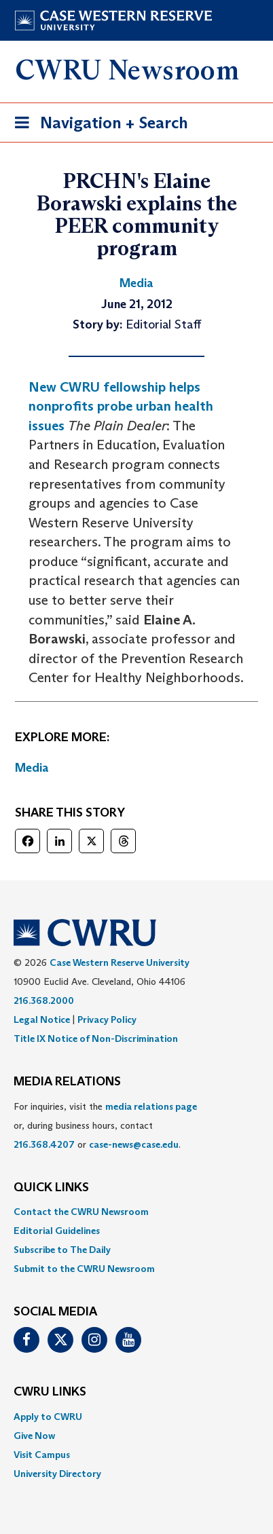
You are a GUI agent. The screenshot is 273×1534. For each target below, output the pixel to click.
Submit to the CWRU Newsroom (84, 1268)
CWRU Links (50, 1392)
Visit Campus (42, 1454)
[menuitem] (136, 1211)
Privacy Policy (106, 1019)
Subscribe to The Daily (62, 1249)
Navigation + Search (97, 125)
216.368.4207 (44, 1144)
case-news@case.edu (134, 1144)
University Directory (57, 1473)
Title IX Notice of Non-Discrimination (96, 1038)
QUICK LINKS (51, 1188)
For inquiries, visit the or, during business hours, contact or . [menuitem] (105, 1125)
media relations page (151, 1106)
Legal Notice (42, 1019)
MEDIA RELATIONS (67, 1082)
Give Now (34, 1435)
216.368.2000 (44, 1000)
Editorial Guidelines (57, 1230)
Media (32, 767)
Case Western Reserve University (119, 962)
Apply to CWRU (48, 1416)
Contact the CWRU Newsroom (81, 1211)
